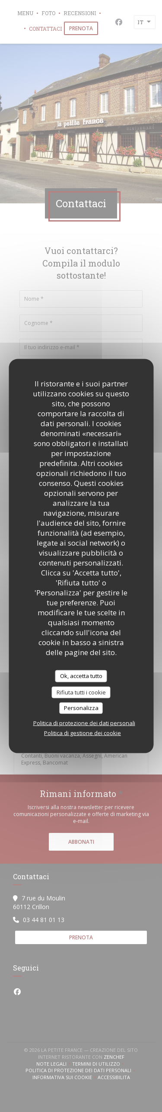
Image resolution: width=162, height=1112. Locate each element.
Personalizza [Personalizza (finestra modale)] (81, 708)
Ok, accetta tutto (81, 676)
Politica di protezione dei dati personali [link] (84, 722)
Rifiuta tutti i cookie (81, 692)
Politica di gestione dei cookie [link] (82, 732)
